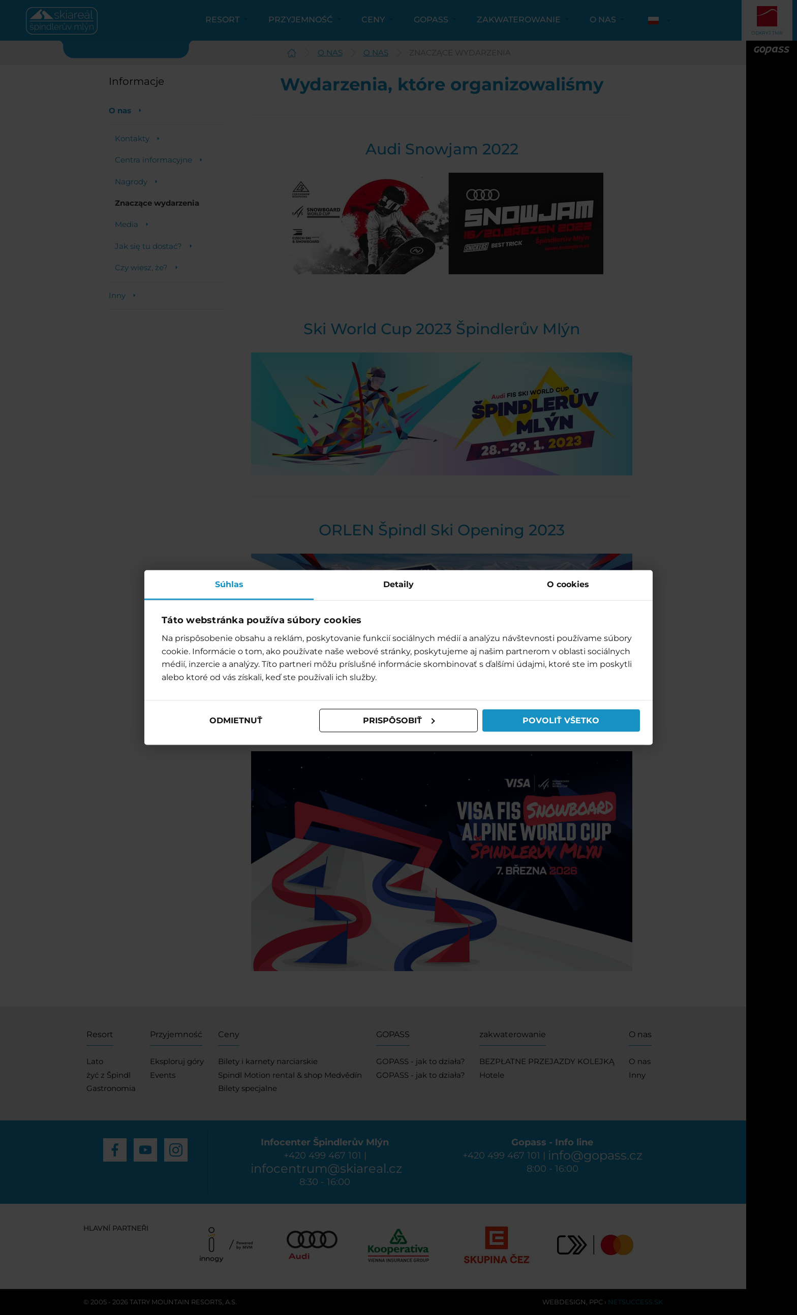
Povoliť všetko (561, 720)
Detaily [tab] (398, 584)
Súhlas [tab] (229, 584)
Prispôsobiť (399, 720)
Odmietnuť (235, 720)
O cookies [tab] (568, 584)
